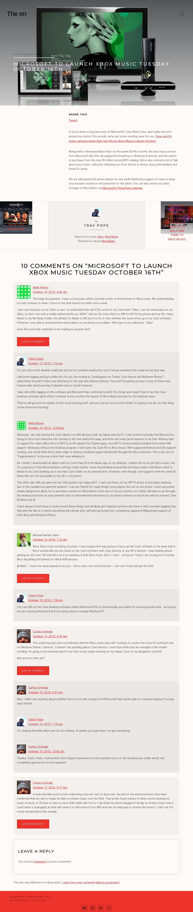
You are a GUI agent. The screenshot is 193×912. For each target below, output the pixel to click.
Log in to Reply (33, 340)
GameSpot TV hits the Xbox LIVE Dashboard (24, 230)
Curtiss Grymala (42, 631)
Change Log (53, 895)
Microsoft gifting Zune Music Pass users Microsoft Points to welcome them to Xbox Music (169, 229)
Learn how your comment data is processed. (89, 878)
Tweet (73, 120)
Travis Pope (35, 356)
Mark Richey (40, 286)
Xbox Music (112, 235)
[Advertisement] (41, 137)
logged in (40, 858)
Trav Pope (96, 224)
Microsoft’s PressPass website (120, 187)
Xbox (100, 235)
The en (16, 13)
